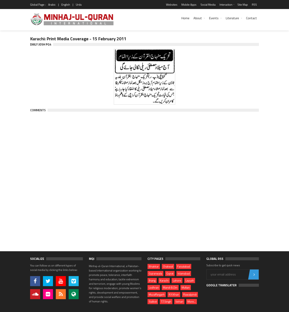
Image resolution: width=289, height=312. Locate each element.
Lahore (177, 280)
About (197, 18)
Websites (171, 4)
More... (191, 301)
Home (185, 18)
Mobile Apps (188, 4)
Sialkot (153, 301)
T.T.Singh (166, 301)
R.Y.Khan (174, 294)
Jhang (152, 280)
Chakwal (168, 266)
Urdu (79, 4)
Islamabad (184, 273)
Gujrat (169, 273)
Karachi (164, 280)
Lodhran (154, 287)
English (65, 4)
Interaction (226, 4)
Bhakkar (154, 266)
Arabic (52, 4)
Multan (186, 287)
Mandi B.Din (170, 287)
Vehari (179, 301)
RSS (254, 4)
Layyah (189, 280)
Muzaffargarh (157, 294)
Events (214, 18)
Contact (251, 18)
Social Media (208, 4)
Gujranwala (155, 273)
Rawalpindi (190, 294)
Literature (232, 18)
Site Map (242, 4)
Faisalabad (183, 266)
